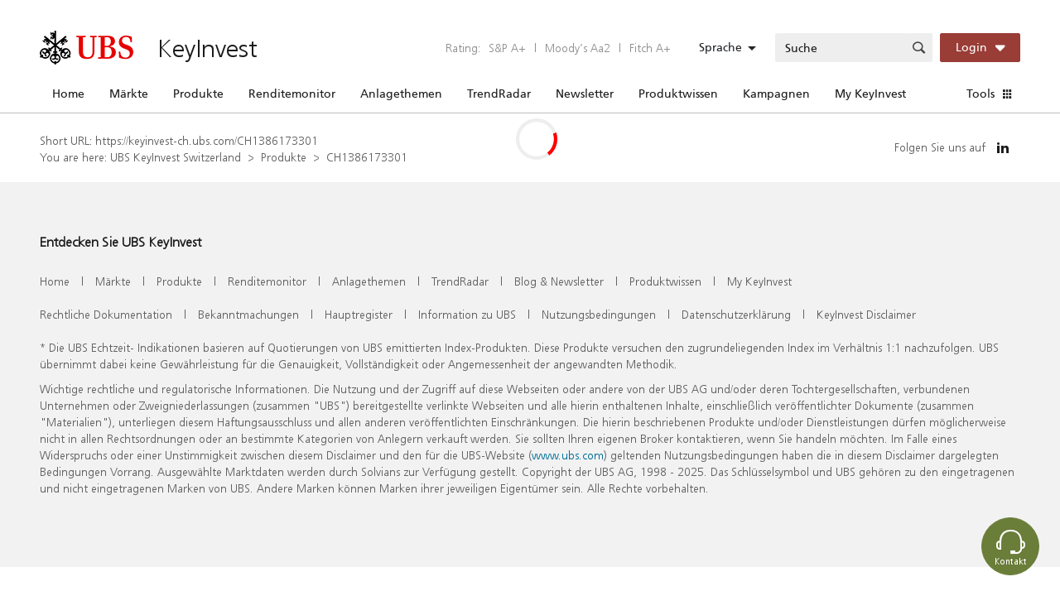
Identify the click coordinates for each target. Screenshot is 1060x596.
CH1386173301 (366, 157)
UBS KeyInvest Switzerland (175, 157)
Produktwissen (678, 93)
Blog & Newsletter (559, 281)
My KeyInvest (870, 93)
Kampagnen (776, 93)
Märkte (128, 93)
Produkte (198, 93)
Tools (980, 93)
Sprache (720, 47)
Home (68, 93)
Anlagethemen (401, 93)
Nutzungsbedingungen (599, 314)
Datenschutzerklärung (736, 314)
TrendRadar (499, 93)
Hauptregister (359, 314)
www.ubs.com (568, 455)
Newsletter (585, 93)
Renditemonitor (291, 93)
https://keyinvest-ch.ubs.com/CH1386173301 (206, 140)
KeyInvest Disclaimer (866, 314)
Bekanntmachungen (248, 314)
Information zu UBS (467, 314)
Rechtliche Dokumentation (106, 314)
